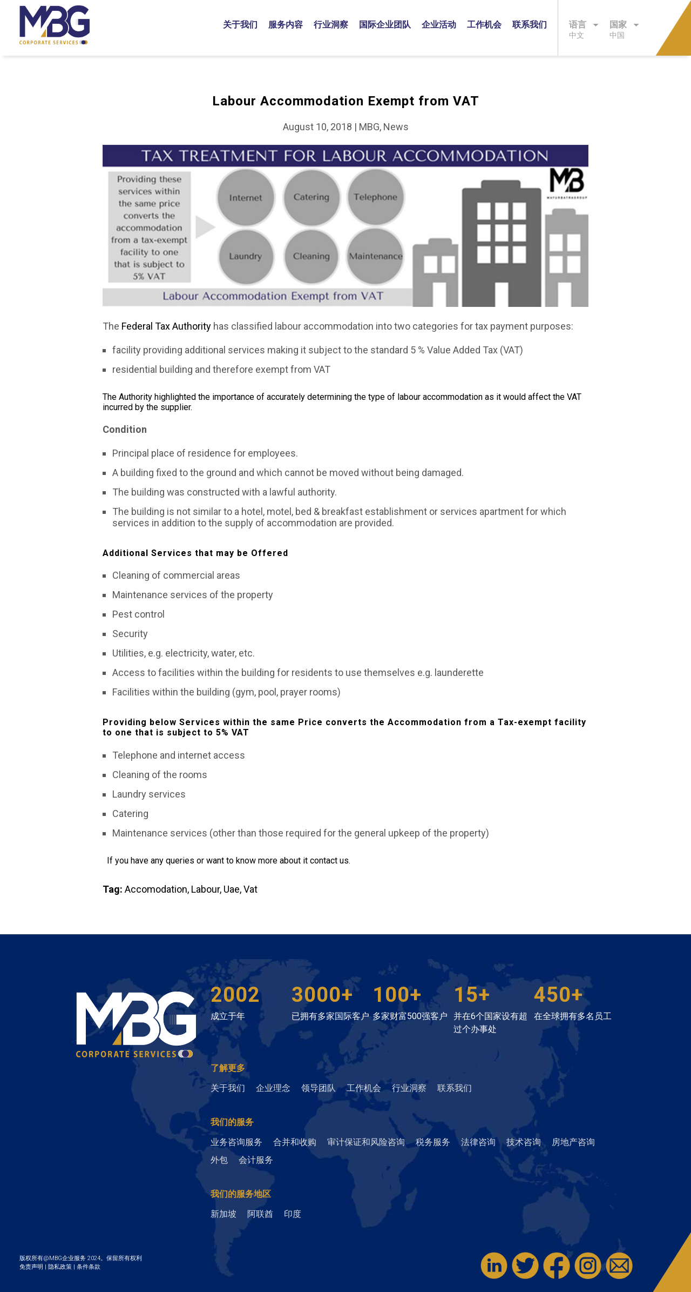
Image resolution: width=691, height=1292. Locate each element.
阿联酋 (260, 1214)
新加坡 (223, 1214)
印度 (292, 1214)
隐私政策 (60, 1266)
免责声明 (32, 1266)
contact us (329, 860)
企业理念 (273, 1088)
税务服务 (433, 1142)
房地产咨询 (573, 1142)
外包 (219, 1160)
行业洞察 (331, 24)
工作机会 (484, 24)
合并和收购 (294, 1142)
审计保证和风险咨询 (366, 1142)
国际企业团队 (385, 24)
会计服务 (256, 1160)
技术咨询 (523, 1142)
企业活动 (439, 24)
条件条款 (88, 1266)
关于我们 (240, 24)
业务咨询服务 (236, 1142)
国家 (624, 24)
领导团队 (318, 1088)
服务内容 (285, 24)
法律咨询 (478, 1142)
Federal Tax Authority (166, 326)
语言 (584, 24)
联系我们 (529, 24)
